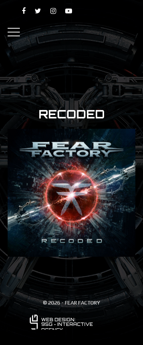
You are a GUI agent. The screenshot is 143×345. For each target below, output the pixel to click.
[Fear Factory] (71, 32)
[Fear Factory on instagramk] (53, 11)
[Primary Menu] (14, 31)
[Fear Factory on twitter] (38, 11)
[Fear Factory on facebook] (24, 11)
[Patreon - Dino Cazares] (103, 11)
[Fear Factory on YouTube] (68, 11)
